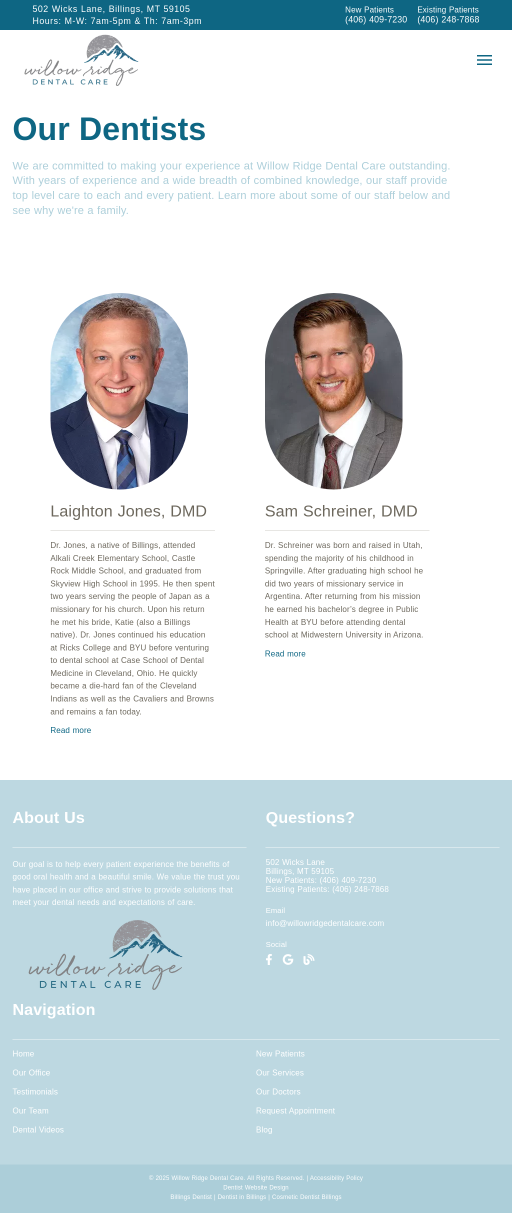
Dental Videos (38, 1130)
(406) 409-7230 (376, 19)
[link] (269, 960)
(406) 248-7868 (449, 19)
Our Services (280, 1072)
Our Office (31, 1072)
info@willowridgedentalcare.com (325, 923)
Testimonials (35, 1092)
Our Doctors (278, 1092)
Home (23, 1054)
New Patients (280, 1054)
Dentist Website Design (256, 1187)
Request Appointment (295, 1110)
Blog (264, 1130)
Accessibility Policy (336, 1178)
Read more (71, 730)
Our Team (30, 1110)
